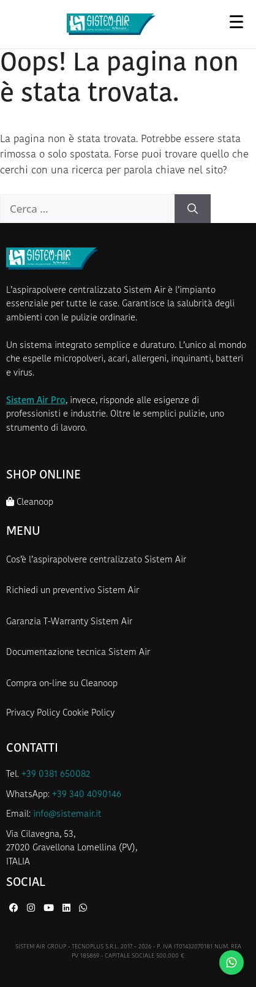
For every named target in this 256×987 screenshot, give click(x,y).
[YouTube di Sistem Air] (49, 909)
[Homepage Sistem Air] (111, 24)
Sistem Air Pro (36, 401)
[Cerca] (193, 209)
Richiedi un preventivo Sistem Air (72, 591)
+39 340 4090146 (86, 795)
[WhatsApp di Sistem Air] (83, 909)
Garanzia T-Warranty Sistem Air (69, 622)
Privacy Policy (33, 713)
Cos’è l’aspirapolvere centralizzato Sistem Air (96, 560)
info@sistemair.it (67, 814)
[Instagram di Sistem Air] (32, 909)
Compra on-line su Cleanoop (62, 684)
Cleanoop (29, 502)
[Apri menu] (236, 21)
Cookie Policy (88, 713)
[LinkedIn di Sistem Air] (67, 909)
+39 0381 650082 (55, 774)
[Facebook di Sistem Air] (15, 909)
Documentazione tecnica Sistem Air (78, 652)
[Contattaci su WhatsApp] (231, 962)
